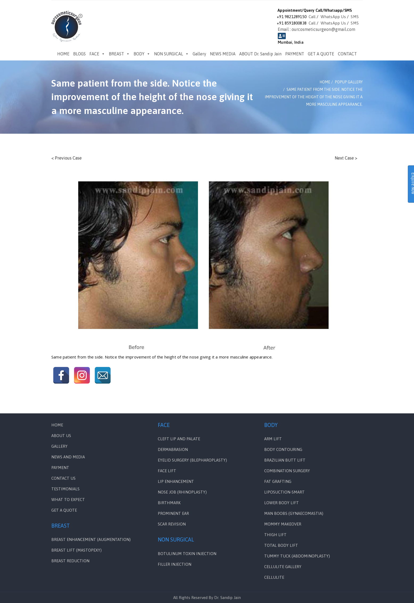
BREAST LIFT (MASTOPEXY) (76, 550)
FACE (97, 53)
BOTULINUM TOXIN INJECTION (187, 553)
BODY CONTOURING (283, 449)
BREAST (119, 53)
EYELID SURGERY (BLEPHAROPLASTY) (192, 460)
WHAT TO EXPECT (68, 499)
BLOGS (79, 53)
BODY (142, 53)
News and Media (68, 457)
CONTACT (347, 53)
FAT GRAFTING (277, 481)
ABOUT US (61, 435)
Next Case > (346, 158)
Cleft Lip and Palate (179, 439)
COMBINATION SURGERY (287, 470)
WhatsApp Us (333, 16)
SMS (355, 16)
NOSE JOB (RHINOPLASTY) (182, 492)
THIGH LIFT (275, 534)
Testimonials (65, 489)
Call (312, 16)
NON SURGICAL (171, 53)
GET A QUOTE (321, 53)
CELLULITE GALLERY (282, 566)
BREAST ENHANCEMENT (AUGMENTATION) (91, 539)
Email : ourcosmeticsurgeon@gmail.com (316, 29)
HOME (63, 53)
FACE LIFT (167, 470)
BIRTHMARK (169, 502)
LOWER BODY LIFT (281, 502)
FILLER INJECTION (174, 564)
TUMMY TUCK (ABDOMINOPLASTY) (297, 556)
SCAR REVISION (172, 524)
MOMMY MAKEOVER (282, 524)
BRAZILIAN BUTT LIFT (284, 460)
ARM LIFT (273, 439)
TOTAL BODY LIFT (281, 545)
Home (57, 425)
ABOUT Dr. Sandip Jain (260, 53)
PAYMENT (294, 53)
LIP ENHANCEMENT (176, 481)
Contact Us (63, 478)
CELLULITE (274, 577)
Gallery (199, 53)
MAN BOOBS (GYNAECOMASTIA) (293, 513)
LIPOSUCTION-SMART (284, 492)
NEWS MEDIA (222, 53)
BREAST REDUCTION (70, 561)
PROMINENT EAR (173, 513)
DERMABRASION (173, 449)
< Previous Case (66, 158)
